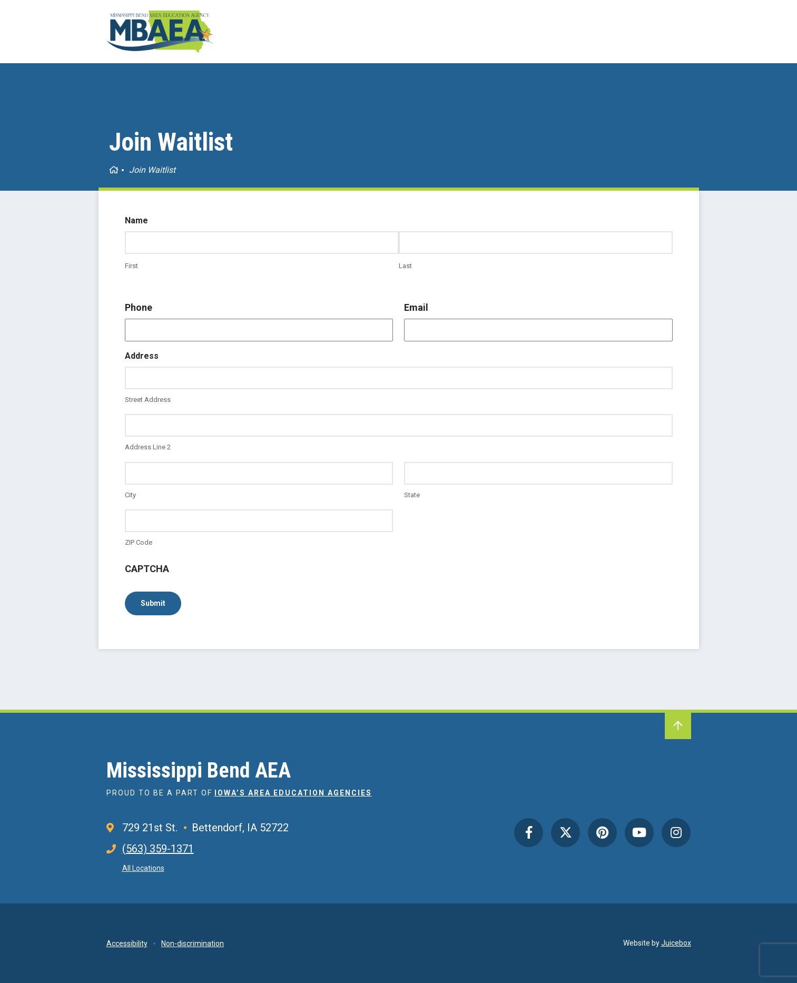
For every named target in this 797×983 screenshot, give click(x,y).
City (130, 495)
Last (405, 266)
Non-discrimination (192, 943)
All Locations (143, 868)
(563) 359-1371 (158, 848)
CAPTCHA (147, 568)
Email (416, 307)
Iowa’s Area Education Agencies (293, 793)
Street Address (148, 400)
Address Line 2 (148, 447)
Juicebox (676, 943)
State (412, 495)
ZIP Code (138, 542)
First (131, 266)
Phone (138, 307)
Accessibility (126, 943)
